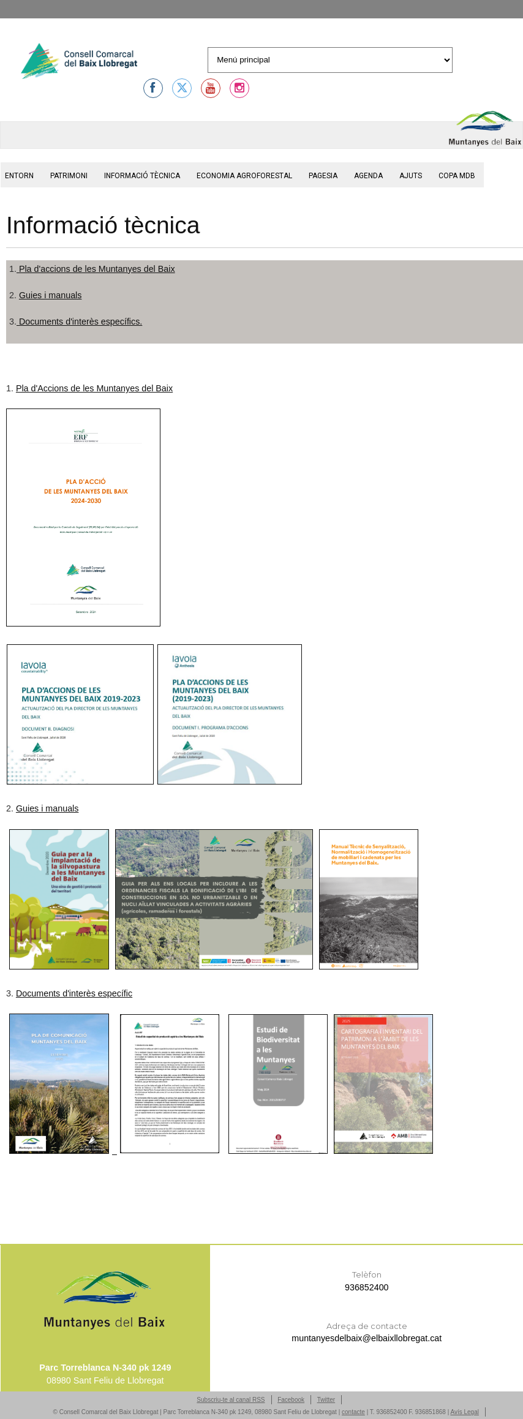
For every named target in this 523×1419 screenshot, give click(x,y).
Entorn (19, 175)
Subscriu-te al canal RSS (231, 1399)
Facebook (290, 1399)
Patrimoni (69, 175)
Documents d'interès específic (74, 993)
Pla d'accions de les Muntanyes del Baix (96, 269)
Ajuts (410, 175)
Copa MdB (456, 175)
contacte (353, 1412)
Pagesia (323, 175)
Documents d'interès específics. (79, 321)
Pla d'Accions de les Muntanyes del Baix (94, 388)
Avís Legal (464, 1412)
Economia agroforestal (244, 175)
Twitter (326, 1399)
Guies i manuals (50, 295)
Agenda (368, 175)
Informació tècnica (142, 175)
